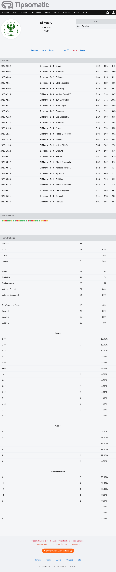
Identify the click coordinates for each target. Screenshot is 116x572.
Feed (47, 12)
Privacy (38, 560)
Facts (76, 12)
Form (85, 12)
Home (43, 50)
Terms (48, 560)
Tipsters (23, 12)
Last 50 (66, 50)
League (34, 50)
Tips (15, 12)
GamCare (76, 544)
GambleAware (41, 544)
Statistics (67, 12)
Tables (56, 12)
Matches (5, 12)
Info (79, 560)
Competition (36, 12)
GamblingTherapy (60, 544)
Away (51, 50)
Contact (69, 560)
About (58, 560)
